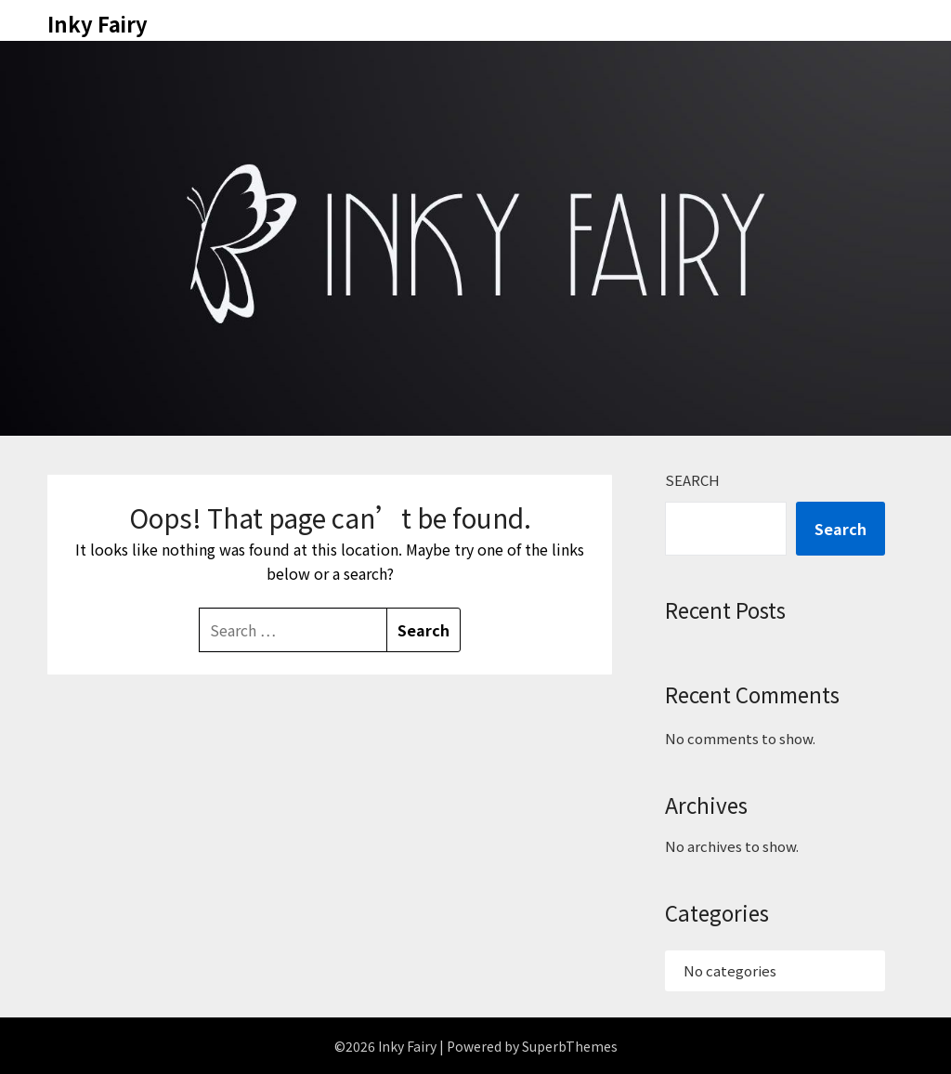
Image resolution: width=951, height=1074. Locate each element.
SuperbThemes (570, 1046)
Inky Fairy (97, 23)
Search (692, 480)
